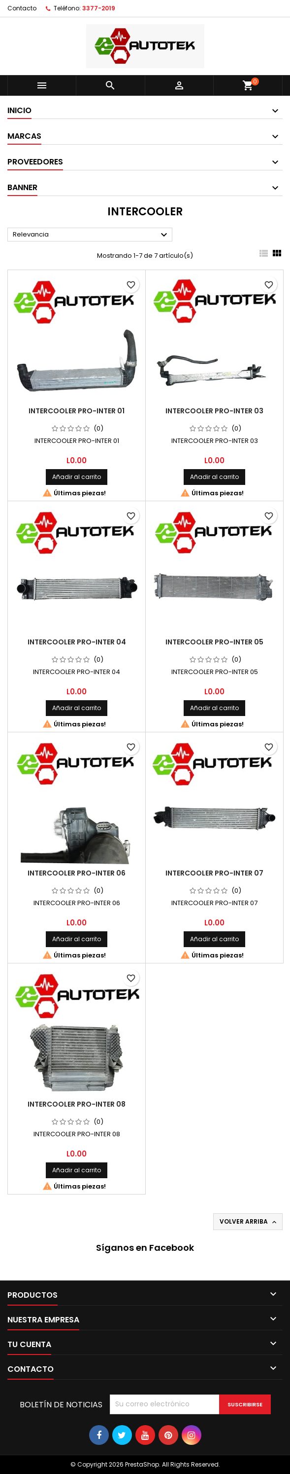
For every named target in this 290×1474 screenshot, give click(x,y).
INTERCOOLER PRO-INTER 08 (77, 1104)
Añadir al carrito (76, 477)
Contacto (21, 8)
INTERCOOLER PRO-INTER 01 (77, 411)
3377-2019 (98, 8)
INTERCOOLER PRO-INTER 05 (214, 642)
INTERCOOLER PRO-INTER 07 (214, 873)
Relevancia (91, 235)
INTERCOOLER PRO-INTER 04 (77, 642)
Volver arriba (249, 1221)
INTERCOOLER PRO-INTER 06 (77, 873)
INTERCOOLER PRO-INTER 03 (214, 411)
